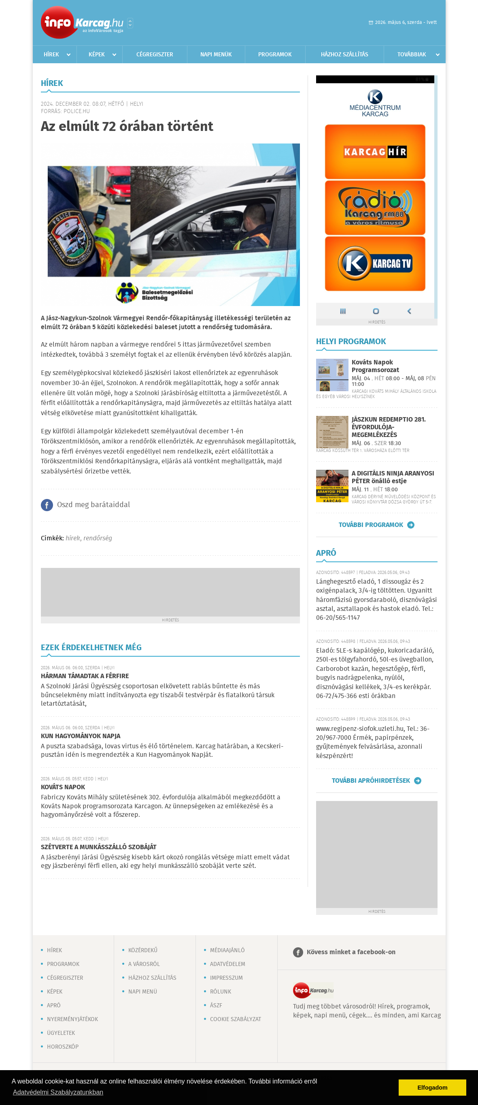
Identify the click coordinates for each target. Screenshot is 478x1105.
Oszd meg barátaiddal (93, 505)
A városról (144, 964)
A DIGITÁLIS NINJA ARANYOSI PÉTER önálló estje (393, 477)
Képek (97, 54)
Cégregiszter (154, 54)
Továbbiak (411, 54)
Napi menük (216, 54)
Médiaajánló (227, 950)
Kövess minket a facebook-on (351, 952)
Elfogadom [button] (433, 1087)
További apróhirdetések (371, 780)
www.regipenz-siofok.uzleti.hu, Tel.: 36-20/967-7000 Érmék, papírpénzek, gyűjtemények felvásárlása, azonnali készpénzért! (372, 742)
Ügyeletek (61, 1033)
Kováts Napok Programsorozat (375, 366)
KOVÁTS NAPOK (63, 787)
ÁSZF (216, 1005)
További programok (371, 525)
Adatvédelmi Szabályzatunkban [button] (58, 1092)
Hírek (51, 54)
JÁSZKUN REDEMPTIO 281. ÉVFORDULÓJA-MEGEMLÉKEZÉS (389, 427)
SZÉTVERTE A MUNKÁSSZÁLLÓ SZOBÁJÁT (99, 847)
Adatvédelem (227, 964)
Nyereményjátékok (72, 1019)
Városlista (130, 23)
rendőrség (97, 538)
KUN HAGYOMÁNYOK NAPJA (80, 736)
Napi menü (142, 991)
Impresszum (226, 978)
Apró (54, 1005)
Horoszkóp (63, 1047)
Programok (275, 54)
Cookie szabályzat (235, 1019)
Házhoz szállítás (344, 54)
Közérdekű (142, 950)
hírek (73, 538)
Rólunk (220, 991)
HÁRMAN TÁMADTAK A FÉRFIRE (85, 676)
